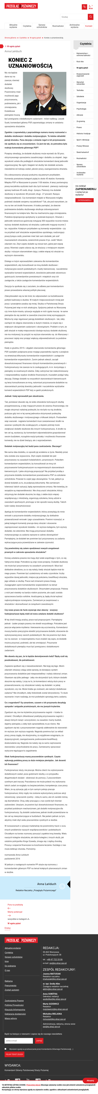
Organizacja (81, 103)
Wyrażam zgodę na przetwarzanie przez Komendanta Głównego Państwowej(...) (41, 1049)
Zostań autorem (12, 990)
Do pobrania (10, 966)
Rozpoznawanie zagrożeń (83, 75)
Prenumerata (10, 985)
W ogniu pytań (35, 38)
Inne (7, 961)
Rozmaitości (81, 158)
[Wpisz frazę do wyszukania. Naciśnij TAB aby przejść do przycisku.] (76, 17)
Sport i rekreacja (83, 140)
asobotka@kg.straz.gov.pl (54, 999)
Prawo (79, 127)
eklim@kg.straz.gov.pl (53, 989)
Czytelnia (23, 38)
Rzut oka (80, 62)
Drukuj (7, 928)
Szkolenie (80, 96)
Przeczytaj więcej (33, 1085)
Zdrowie (80, 115)
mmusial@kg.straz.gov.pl (54, 1019)
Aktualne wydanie (13, 948)
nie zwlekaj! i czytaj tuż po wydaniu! (84, 193)
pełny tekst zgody (14, 1054)
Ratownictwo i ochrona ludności (83, 54)
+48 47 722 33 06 (55, 959)
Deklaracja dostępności (15, 1014)
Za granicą (81, 121)
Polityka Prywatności (14, 1005)
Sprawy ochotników (81, 165)
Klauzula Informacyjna (15, 1009)
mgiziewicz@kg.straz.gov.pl (55, 1009)
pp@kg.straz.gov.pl (58, 963)
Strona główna (10, 38)
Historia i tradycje (83, 134)
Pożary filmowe (83, 146)
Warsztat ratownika (81, 83)
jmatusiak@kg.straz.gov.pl (55, 979)
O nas (7, 970)
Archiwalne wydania (81, 174)
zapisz (39, 1041)
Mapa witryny (11, 1018)
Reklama (9, 981)
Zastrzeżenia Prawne (14, 1000)
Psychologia (81, 109)
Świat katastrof (83, 152)
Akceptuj (90, 1081)
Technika (80, 90)
